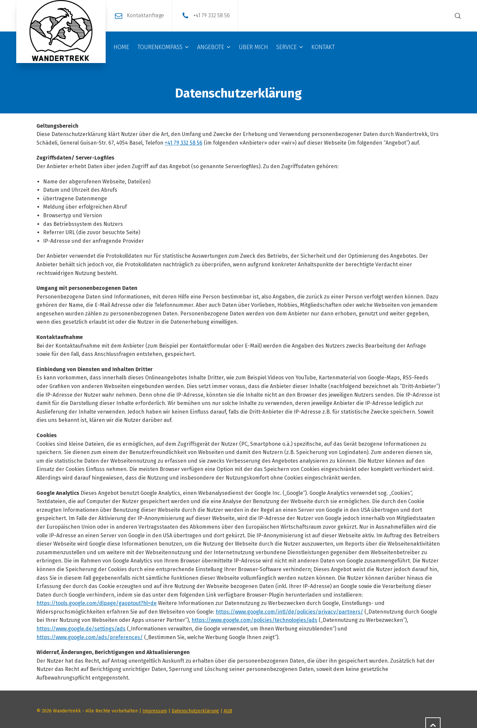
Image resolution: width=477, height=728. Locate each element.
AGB (228, 711)
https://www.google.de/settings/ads (81, 629)
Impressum (154, 711)
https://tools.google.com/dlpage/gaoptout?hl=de (96, 603)
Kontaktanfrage (145, 15)
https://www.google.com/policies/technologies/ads (254, 620)
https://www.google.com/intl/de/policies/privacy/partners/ (289, 612)
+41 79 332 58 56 (211, 15)
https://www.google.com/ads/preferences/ (89, 637)
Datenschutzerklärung (195, 711)
